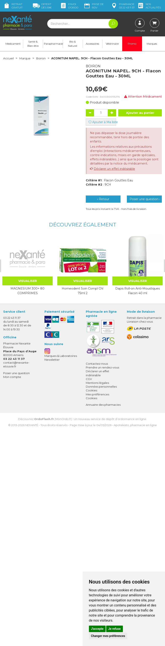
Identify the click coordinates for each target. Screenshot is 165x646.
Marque (25, 59)
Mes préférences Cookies (97, 396)
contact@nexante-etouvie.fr (16, 365)
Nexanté (31, 425)
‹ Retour (103, 200)
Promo (132, 44)
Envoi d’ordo (69, 6)
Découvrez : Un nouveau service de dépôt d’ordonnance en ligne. (82, 419)
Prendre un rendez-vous (102, 368)
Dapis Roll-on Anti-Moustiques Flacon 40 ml (137, 291)
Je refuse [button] (114, 628)
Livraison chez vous (140, 322)
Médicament (13, 44)
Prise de (93, 6)
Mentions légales (97, 383)
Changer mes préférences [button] (108, 636)
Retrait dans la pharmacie (144, 318)
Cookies (91, 391)
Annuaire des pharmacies (103, 405)
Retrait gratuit (13, 6)
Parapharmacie (53, 44)
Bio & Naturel (72, 44)
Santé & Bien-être (33, 44)
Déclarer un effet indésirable (114, 169)
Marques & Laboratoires (60, 356)
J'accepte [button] (97, 628)
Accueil (8, 59)
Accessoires (92, 44)
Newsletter (52, 360)
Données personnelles (101, 387)
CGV (89, 379)
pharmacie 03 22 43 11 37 (123, 6)
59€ (42, 6)
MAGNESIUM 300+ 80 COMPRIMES (27, 291)
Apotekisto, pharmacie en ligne (135, 425)
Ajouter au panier (140, 113)
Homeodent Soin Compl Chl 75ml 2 (82, 291)
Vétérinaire (112, 44)
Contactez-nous (97, 364)
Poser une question (16, 373)
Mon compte (12, 377)
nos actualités (149, 6)
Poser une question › (145, 200)
